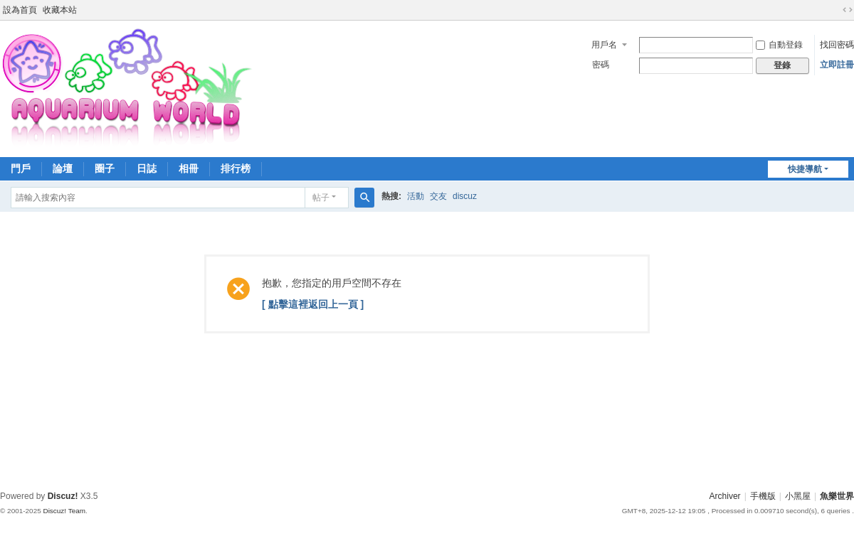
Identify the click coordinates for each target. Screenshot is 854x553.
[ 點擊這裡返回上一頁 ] (313, 304)
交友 (438, 196)
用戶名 (604, 45)
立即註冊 (837, 65)
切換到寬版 (847, 10)
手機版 (763, 496)
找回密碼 (837, 45)
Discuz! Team (64, 511)
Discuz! (63, 496)
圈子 (105, 168)
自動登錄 (779, 45)
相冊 (189, 168)
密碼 (600, 65)
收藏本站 (60, 10)
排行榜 (236, 168)
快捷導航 (805, 169)
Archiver (725, 496)
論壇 (63, 168)
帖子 (321, 198)
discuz (465, 196)
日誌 (147, 168)
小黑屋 (798, 496)
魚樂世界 (837, 496)
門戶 (21, 168)
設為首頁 (20, 10)
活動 (415, 196)
